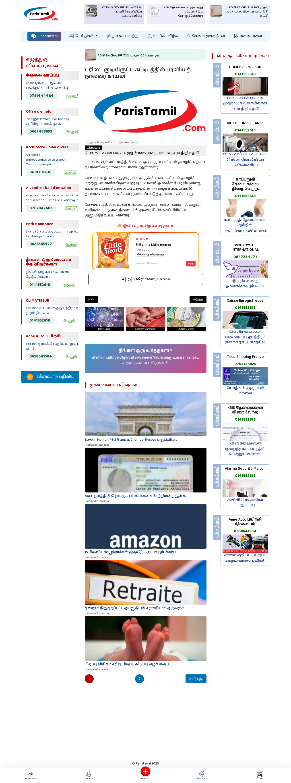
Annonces (31, 775)
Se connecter (44, 36)
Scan (260, 775)
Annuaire (202, 775)
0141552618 (39, 285)
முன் (91, 299)
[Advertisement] (50, 461)
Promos (88, 775)
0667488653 (40, 131)
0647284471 (245, 257)
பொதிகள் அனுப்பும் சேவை (245, 390)
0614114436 (40, 172)
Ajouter (146, 775)
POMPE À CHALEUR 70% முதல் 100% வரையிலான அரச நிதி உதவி (142, 150)
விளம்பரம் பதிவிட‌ (50, 377)
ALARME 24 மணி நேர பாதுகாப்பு (245, 502)
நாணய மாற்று (122, 36)
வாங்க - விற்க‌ (163, 36)
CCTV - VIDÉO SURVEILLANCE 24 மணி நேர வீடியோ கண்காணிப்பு (245, 160)
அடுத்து (198, 299)
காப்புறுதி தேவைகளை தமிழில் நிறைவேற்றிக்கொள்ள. (245, 225)
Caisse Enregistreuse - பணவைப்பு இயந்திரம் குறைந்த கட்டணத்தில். (245, 337)
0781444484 (41, 96)
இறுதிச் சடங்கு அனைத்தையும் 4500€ (245, 283)
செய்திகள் (82, 36)
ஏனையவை (248, 36)
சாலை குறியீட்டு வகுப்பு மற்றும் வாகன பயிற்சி (245, 557)
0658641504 (40, 356)
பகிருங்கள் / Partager (146, 279)
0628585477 (40, 244)
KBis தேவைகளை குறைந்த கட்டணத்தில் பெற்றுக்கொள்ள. (245, 449)
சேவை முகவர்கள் (206, 36)
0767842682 (40, 208)
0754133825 (245, 364)
